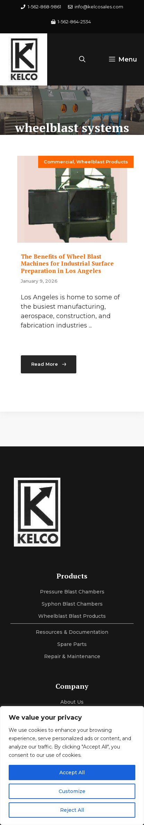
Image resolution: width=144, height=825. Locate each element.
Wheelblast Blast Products (72, 616)
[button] (82, 59)
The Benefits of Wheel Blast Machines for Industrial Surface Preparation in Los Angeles (67, 263)
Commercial (59, 161)
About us (72, 702)
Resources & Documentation (72, 632)
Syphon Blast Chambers (72, 604)
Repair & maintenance (72, 656)
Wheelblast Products (102, 161)
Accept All (72, 772)
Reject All (72, 810)
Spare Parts (72, 644)
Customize (72, 791)
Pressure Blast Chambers (72, 592)
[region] (72, 765)
